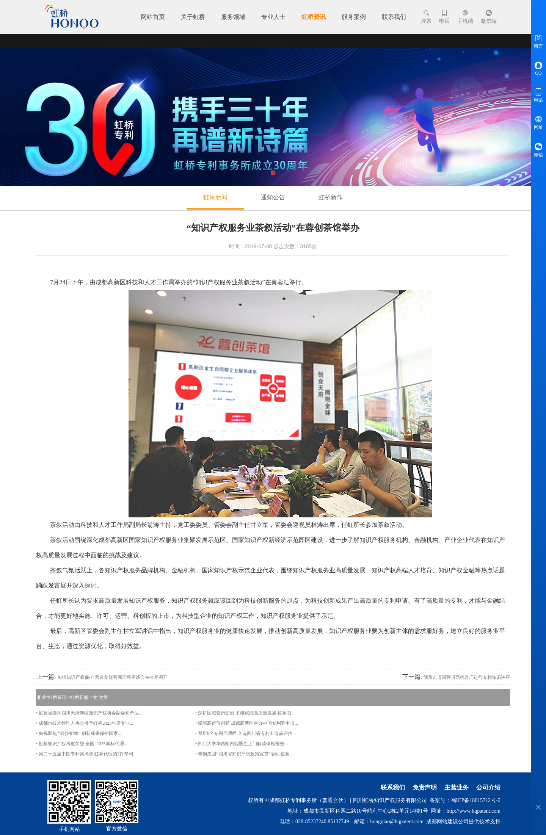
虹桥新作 (330, 197)
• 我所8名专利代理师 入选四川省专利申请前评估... (245, 733)
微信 (538, 149)
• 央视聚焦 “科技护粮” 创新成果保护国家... (78, 733)
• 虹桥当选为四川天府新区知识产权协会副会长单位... (89, 713)
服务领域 (233, 17)
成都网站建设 (442, 821)
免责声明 (425, 787)
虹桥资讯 (313, 17)
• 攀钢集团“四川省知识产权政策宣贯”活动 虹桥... (244, 754)
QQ (538, 68)
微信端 (489, 17)
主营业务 (456, 787)
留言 (538, 41)
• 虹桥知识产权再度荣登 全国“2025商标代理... (81, 743)
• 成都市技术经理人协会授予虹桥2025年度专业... (84, 723)
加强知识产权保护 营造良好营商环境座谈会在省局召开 (112, 677)
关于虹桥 (193, 17)
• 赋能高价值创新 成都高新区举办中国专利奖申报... (246, 723)
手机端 (465, 17)
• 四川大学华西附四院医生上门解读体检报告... (241, 743)
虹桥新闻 (215, 197)
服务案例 (354, 17)
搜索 (426, 17)
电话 (444, 17)
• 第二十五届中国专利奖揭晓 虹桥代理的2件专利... (86, 754)
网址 (538, 122)
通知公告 (273, 197)
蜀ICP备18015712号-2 (475, 800)
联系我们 (394, 17)
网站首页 (153, 17)
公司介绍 (488, 787)
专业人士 (273, 17)
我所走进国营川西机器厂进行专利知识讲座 (467, 677)
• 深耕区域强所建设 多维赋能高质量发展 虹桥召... (245, 713)
